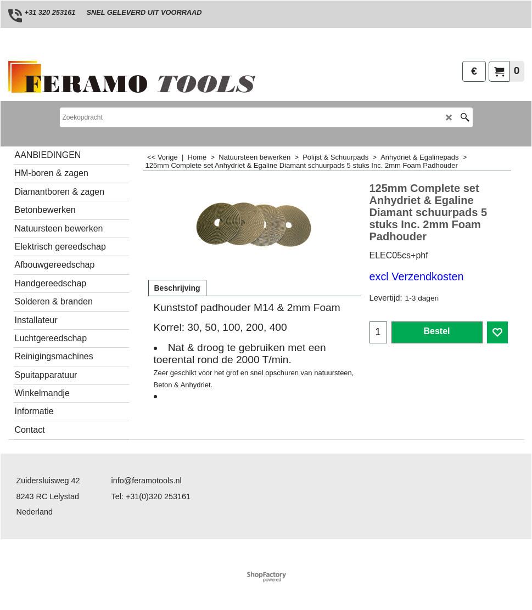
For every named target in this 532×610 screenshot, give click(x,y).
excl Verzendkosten (416, 276)
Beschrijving (177, 288)
